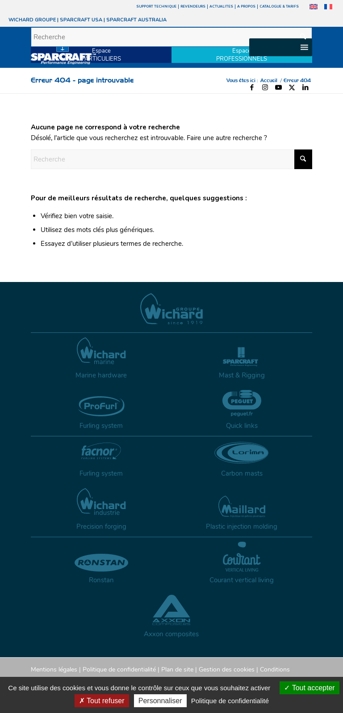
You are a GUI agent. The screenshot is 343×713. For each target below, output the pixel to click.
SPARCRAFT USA (81, 20)
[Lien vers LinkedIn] (305, 87)
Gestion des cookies (227, 669)
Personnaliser (160, 701)
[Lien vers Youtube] (278, 87)
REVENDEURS (192, 6)
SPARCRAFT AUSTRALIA (136, 20)
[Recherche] (171, 37)
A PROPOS (246, 6)
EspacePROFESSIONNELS (241, 55)
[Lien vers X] (292, 87)
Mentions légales (54, 669)
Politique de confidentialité (119, 669)
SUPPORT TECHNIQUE (156, 6)
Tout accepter (309, 688)
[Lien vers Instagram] (265, 87)
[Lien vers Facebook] (252, 87)
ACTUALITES (221, 6)
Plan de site (177, 669)
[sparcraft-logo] (63, 54)
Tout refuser (102, 701)
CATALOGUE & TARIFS (279, 6)
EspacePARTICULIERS (101, 55)
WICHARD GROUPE (32, 20)
